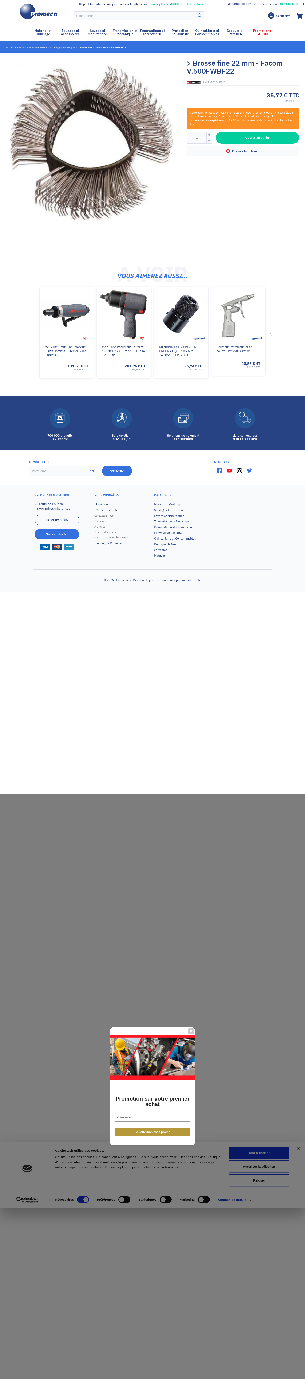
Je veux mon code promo (152, 735)
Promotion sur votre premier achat (152, 704)
